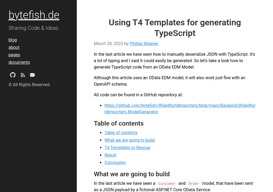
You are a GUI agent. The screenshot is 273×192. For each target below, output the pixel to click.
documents (19, 62)
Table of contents (121, 132)
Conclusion (115, 162)
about (14, 47)
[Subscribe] (23, 76)
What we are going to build (130, 140)
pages (14, 54)
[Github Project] (13, 76)
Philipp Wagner (144, 43)
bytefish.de (34, 15)
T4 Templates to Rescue (127, 147)
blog (13, 39)
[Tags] (32, 76)
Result (111, 155)
